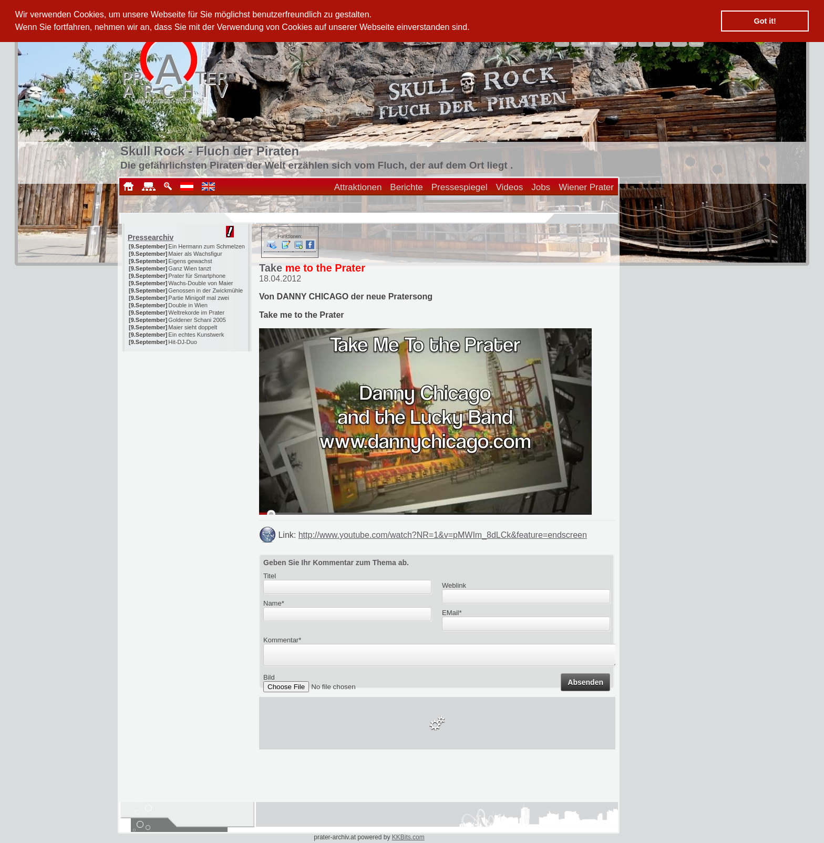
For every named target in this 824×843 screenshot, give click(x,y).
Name (273, 603)
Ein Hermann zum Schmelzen (206, 246)
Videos (509, 187)
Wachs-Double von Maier (200, 283)
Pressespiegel (459, 187)
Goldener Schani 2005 (196, 320)
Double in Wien (188, 305)
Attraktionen (358, 187)
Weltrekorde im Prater (196, 312)
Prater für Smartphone (196, 276)
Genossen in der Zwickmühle (205, 290)
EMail (452, 613)
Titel (269, 576)
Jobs (540, 187)
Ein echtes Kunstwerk (196, 334)
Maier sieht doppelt (192, 327)
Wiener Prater (586, 187)
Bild (269, 680)
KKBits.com (408, 837)
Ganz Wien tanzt (189, 268)
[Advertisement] (187, 417)
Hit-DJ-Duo (182, 342)
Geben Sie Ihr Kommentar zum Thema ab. (336, 562)
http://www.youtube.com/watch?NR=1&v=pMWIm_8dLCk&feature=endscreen (442, 534)
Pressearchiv (150, 237)
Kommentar (282, 640)
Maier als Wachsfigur (195, 254)
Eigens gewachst (190, 261)
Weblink (454, 585)
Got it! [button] (765, 21)
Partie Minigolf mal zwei (198, 298)
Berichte (406, 187)
